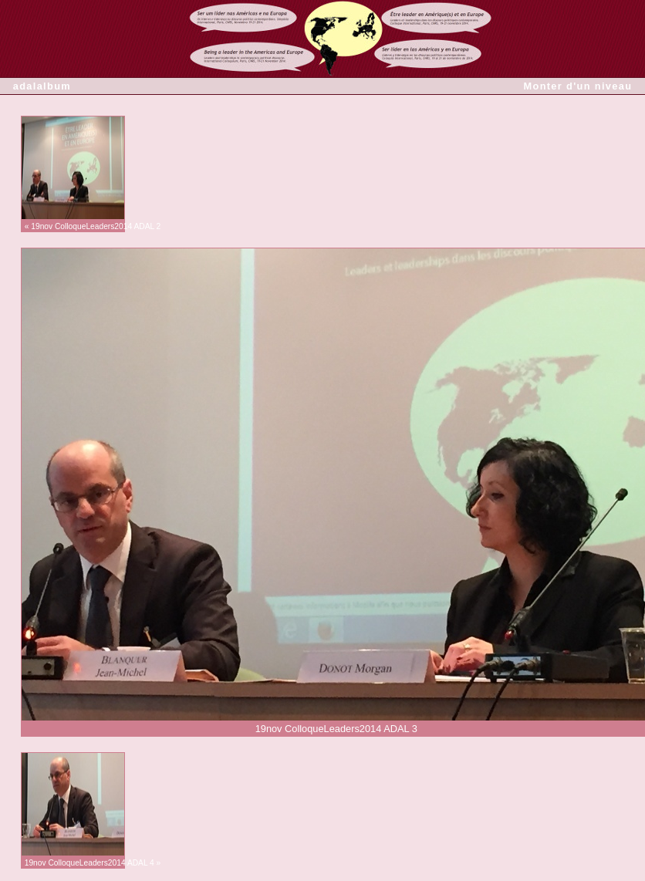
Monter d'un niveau (577, 86)
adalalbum (42, 86)
